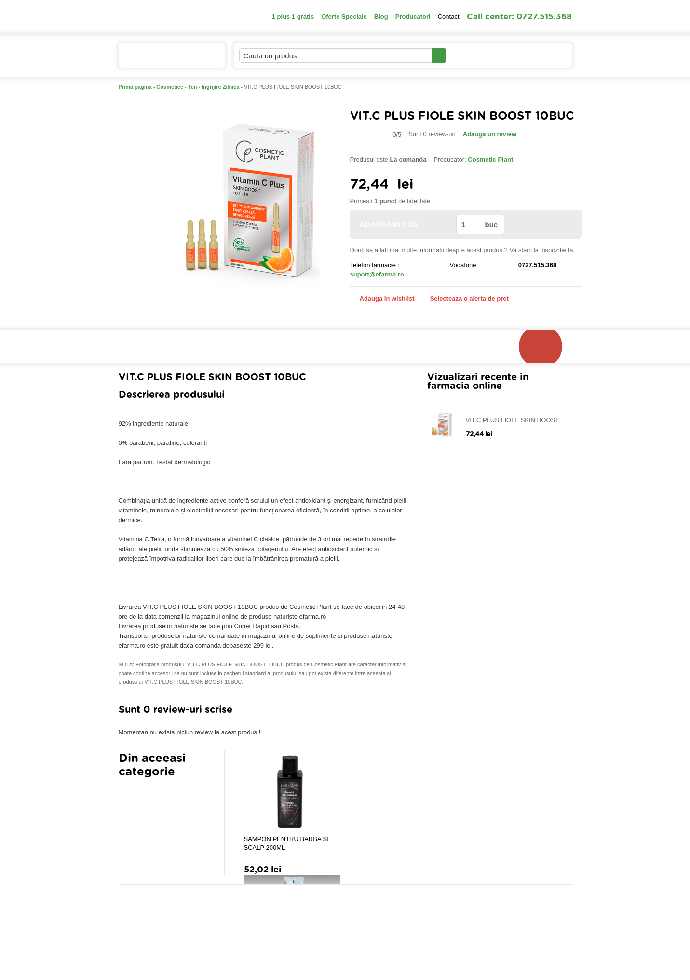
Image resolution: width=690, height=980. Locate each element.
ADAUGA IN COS (402, 224)
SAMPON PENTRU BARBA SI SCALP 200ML (286, 843)
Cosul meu (539, 55)
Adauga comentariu (373, 712)
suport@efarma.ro (377, 274)
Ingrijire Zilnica (220, 87)
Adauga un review (489, 134)
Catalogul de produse (165, 60)
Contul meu (479, 55)
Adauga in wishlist (382, 298)
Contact (449, 16)
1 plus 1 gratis (293, 16)
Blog (381, 16)
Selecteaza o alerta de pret (464, 298)
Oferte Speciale (344, 16)
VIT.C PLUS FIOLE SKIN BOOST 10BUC (512, 420)
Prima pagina (135, 87)
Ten (192, 87)
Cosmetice (169, 87)
